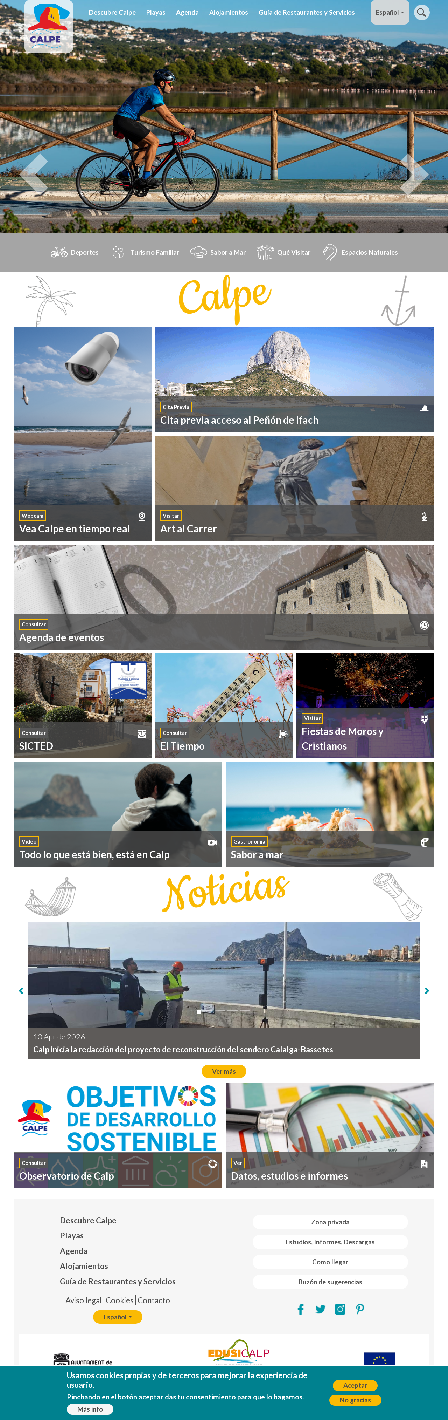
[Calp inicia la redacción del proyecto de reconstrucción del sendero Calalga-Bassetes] (199, 1012)
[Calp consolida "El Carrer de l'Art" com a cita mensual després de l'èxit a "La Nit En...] (245, 1010)
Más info (90, 1409)
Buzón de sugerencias (330, 1282)
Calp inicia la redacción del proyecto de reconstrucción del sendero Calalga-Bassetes (183, 1049)
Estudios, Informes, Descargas (330, 1242)
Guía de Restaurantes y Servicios (307, 12)
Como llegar (330, 1262)
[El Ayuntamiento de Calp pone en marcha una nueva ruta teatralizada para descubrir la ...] (207, 1010)
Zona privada (330, 1222)
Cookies (120, 1300)
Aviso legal (83, 1300)
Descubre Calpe (112, 12)
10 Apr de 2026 (59, 1036)
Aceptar (355, 1385)
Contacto (154, 1300)
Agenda (187, 12)
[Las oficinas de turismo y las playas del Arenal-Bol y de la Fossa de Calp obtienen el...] (220, 1010)
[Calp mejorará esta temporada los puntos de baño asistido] (232, 1010)
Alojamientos (228, 12)
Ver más (224, 1071)
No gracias (355, 1400)
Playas (156, 12)
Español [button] (387, 12)
